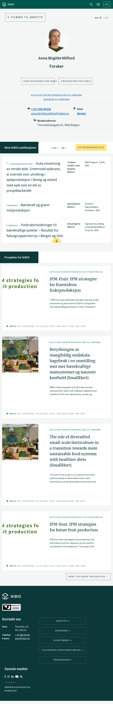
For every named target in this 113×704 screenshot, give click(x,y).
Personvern (63, 660)
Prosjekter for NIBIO (76, 81)
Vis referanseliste (91, 147)
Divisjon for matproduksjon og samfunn (56, 95)
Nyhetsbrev (62, 640)
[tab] (56, 177)
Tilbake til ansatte (25, 17)
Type (55, 148)
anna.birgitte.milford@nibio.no (50, 113)
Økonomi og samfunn (56, 99)
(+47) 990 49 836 (41, 109)
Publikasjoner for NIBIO (38, 81)
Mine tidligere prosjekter (87, 576)
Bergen (81, 113)
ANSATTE (63, 621)
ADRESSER (63, 630)
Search (91, 4)
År (64, 148)
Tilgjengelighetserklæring (62, 650)
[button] (56, 177)
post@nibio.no (22, 638)
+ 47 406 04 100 (22, 634)
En (107, 4)
